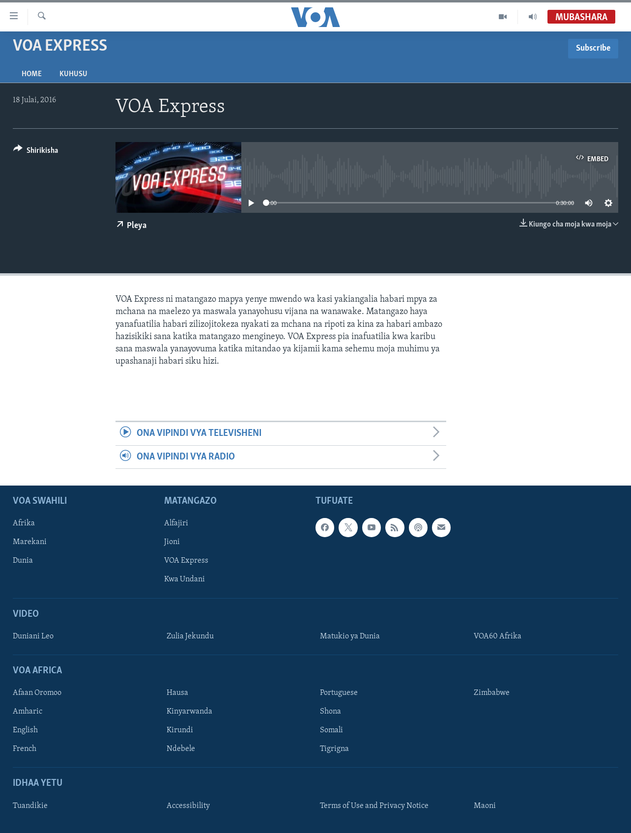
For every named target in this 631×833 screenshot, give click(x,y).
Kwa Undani (184, 579)
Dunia (23, 561)
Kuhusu (73, 74)
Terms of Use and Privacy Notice (374, 806)
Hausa (177, 693)
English (25, 730)
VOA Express (186, 561)
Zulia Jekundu (190, 636)
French (24, 749)
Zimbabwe (492, 693)
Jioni (172, 542)
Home (32, 74)
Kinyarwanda (189, 712)
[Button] (35, 152)
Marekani (30, 542)
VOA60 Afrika (497, 636)
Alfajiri (176, 523)
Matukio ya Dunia (350, 636)
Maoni (485, 806)
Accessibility (188, 806)
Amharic (27, 712)
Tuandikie (30, 806)
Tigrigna (334, 749)
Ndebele (181, 749)
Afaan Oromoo (37, 693)
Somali (331, 730)
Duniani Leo (33, 636)
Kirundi (180, 730)
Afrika (24, 523)
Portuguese (339, 693)
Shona (330, 712)
